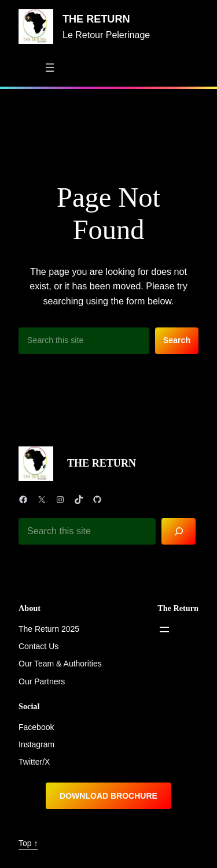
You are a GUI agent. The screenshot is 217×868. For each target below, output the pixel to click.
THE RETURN (96, 19)
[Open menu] (50, 67)
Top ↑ (28, 843)
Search (177, 340)
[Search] (178, 531)
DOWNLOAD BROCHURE (108, 795)
